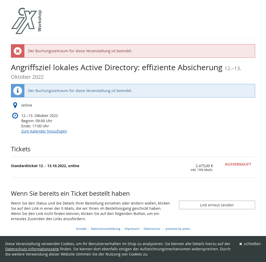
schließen (250, 243)
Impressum (132, 229)
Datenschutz (152, 229)
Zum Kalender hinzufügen (44, 131)
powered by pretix (177, 229)
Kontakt (81, 229)
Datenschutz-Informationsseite (32, 248)
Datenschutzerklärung (105, 229)
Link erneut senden (217, 204)
